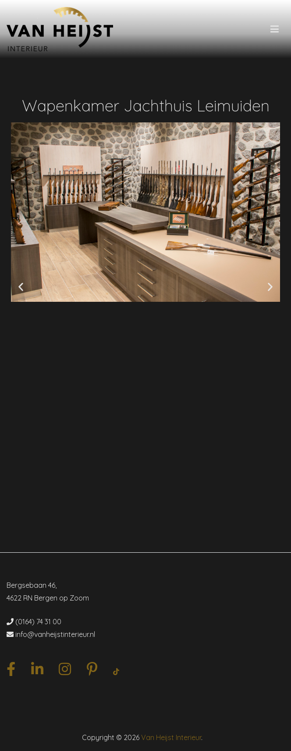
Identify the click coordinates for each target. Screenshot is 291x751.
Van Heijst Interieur (171, 737)
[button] (20, 287)
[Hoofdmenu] (274, 29)
